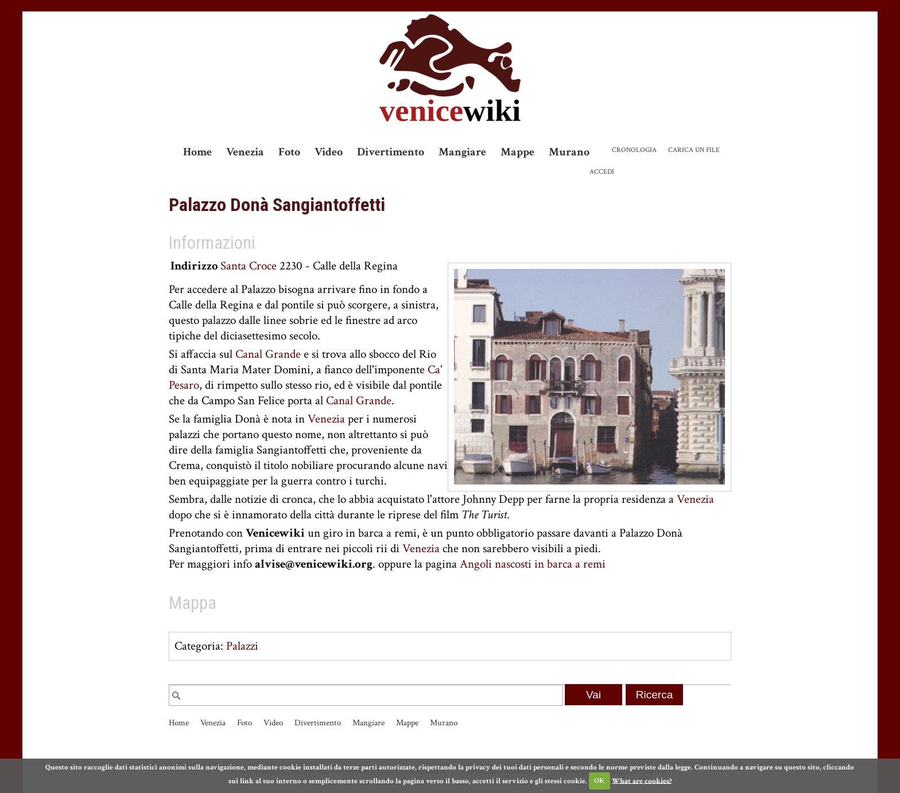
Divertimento (390, 151)
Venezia (245, 151)
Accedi (601, 171)
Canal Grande (268, 354)
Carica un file (694, 150)
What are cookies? (642, 781)
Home (197, 151)
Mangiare (462, 151)
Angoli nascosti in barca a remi (533, 564)
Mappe (517, 151)
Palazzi (242, 646)
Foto (289, 151)
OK (599, 781)
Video (329, 151)
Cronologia (634, 150)
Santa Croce (248, 266)
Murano (569, 151)
